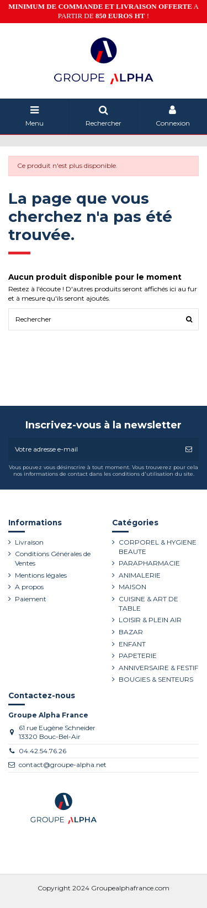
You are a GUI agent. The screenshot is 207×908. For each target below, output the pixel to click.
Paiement (30, 599)
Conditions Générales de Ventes (53, 558)
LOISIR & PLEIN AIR (150, 620)
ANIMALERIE (140, 575)
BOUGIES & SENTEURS (156, 679)
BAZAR (131, 632)
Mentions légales (41, 575)
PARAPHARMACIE (149, 563)
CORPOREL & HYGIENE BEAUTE (158, 547)
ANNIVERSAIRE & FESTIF (158, 668)
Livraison (29, 542)
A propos (29, 587)
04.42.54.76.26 (42, 751)
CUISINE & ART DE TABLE (148, 603)
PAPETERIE (138, 655)
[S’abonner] (189, 449)
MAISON (132, 587)
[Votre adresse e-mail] (93, 449)
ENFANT (132, 644)
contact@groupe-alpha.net (63, 764)
